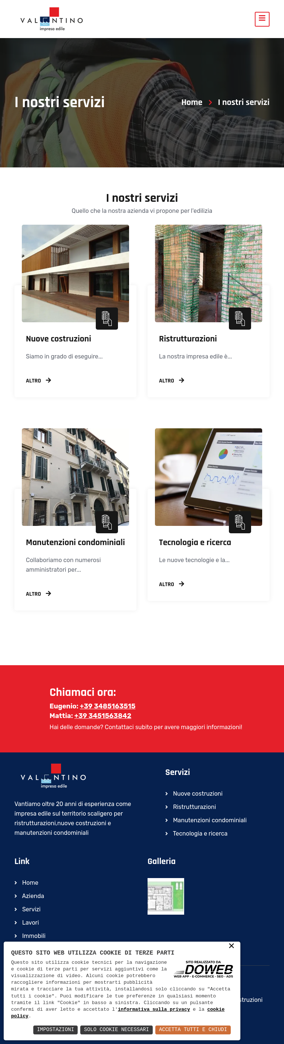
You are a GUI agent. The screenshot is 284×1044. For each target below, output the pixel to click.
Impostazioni (55, 1029)
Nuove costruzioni (58, 339)
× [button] (231, 946)
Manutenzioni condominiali (75, 542)
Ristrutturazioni (188, 339)
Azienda (29, 896)
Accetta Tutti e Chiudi (193, 1029)
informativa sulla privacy (154, 1009)
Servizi (27, 909)
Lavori (26, 922)
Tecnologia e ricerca (195, 542)
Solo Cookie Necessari (116, 1029)
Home (191, 102)
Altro (38, 381)
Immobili (29, 935)
